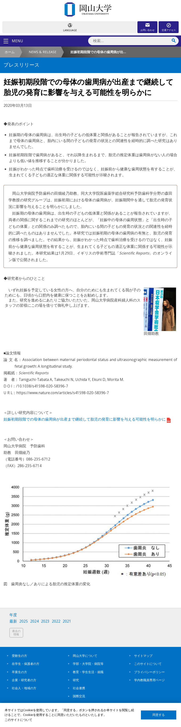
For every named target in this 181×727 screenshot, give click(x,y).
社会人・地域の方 (24, 688)
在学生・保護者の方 (25, 664)
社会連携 (79, 688)
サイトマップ (143, 656)
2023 (45, 621)
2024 (34, 621)
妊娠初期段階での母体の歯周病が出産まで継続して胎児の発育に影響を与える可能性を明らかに (87, 419)
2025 (23, 621)
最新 (13, 621)
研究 (76, 680)
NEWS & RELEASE (42, 52)
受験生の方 (19, 656)
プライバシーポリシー (149, 672)
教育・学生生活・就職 (88, 672)
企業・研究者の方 (24, 680)
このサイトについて (148, 664)
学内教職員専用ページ (149, 680)
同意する (158, 715)
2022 (56, 621)
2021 (67, 621)
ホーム (10, 52)
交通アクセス (169, 30)
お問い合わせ (147, 30)
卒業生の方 (19, 672)
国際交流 (79, 696)
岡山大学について (85, 656)
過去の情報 (16, 632)
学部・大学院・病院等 (88, 664)
